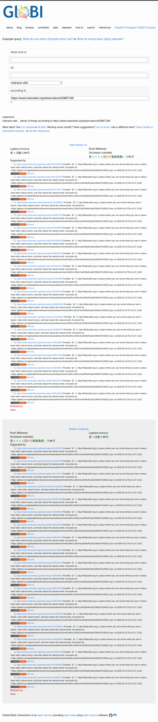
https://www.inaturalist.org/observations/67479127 (40, 189)
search (91, 27)
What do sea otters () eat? (48, 39)
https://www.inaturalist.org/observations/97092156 (40, 291)
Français (151, 27)
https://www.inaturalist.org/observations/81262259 (40, 177)
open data (69, 715)
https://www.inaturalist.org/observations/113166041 (40, 317)
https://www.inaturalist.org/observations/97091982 (40, 278)
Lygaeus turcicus (19, 148)
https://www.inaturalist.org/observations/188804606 (40, 304)
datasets (67, 27)
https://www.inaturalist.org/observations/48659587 (40, 368)
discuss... (31, 173)
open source (90, 715)
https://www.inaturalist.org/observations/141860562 (40, 202)
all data (42, 127)
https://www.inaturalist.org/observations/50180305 (40, 240)
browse (30, 27)
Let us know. (103, 127)
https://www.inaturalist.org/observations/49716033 (40, 393)
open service (45, 715)
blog (19, 27)
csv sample (27, 127)
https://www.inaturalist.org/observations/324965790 (40, 329)
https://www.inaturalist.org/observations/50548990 (40, 228)
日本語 (141, 27)
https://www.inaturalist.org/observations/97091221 (40, 266)
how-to (79, 27)
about (9, 27)
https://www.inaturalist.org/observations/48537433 (40, 355)
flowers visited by (79, 429)
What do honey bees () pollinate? (100, 39)
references (105, 27)
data (55, 27)
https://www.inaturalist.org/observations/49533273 (40, 380)
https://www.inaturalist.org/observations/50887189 (40, 215)
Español (119, 27)
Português (131, 27)
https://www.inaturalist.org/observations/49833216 (40, 253)
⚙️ (72, 164)
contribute (43, 27)
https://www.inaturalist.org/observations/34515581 (40, 342)
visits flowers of (78, 145)
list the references (39, 131)
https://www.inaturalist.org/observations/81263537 (40, 164)
